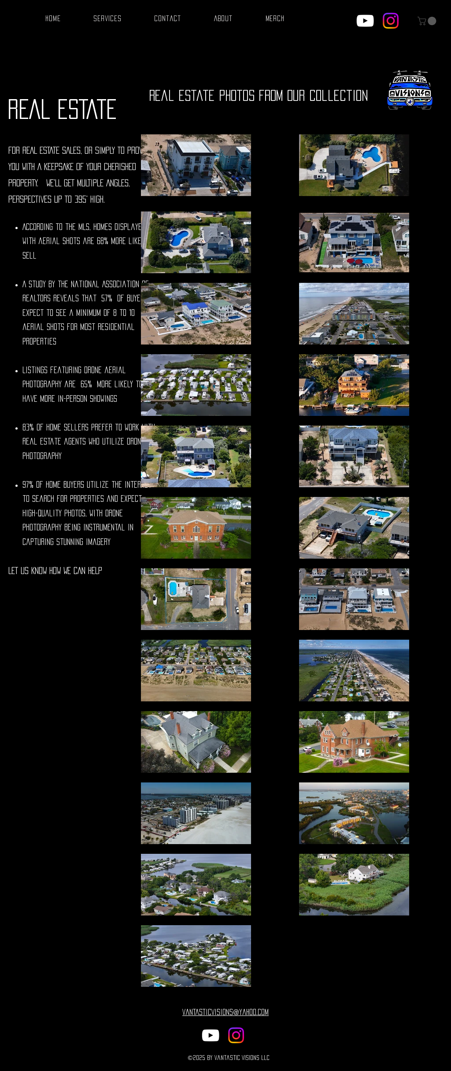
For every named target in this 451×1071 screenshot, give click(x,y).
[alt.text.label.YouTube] (365, 20)
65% (86, 384)
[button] (428, 21)
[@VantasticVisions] (390, 20)
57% (106, 298)
